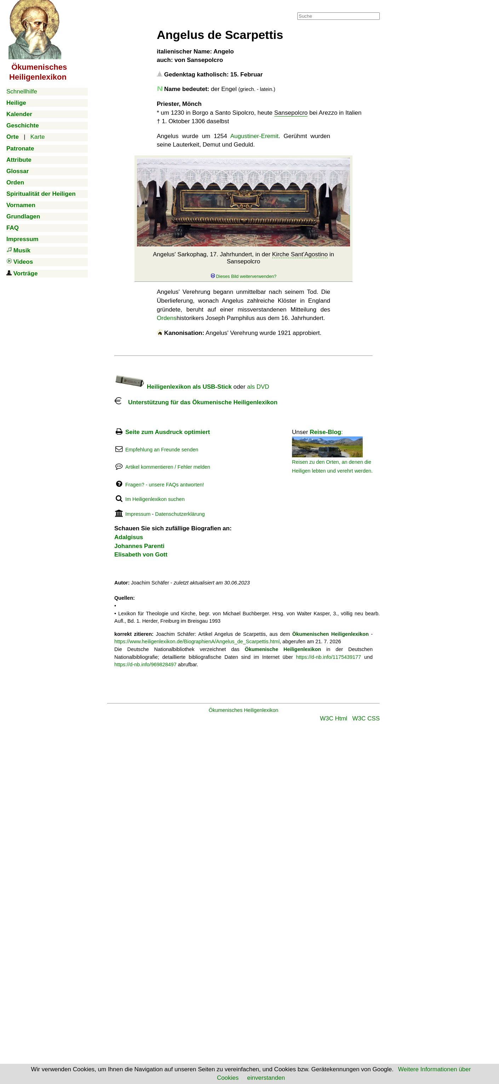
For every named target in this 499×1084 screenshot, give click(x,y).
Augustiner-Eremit (254, 136)
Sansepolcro (291, 112)
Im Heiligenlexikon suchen (155, 499)
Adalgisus (128, 537)
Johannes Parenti (139, 546)
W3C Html (333, 718)
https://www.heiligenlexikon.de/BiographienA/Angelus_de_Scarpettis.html (197, 641)
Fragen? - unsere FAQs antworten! (164, 484)
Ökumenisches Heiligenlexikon (244, 710)
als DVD (258, 386)
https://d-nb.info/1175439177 (328, 657)
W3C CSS (366, 718)
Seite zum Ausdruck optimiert (167, 432)
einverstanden (266, 1077)
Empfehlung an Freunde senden (161, 449)
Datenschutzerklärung (180, 514)
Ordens (167, 318)
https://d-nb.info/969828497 (145, 664)
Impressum (137, 514)
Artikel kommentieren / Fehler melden (167, 467)
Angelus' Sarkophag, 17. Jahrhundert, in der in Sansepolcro (243, 265)
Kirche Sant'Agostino (300, 254)
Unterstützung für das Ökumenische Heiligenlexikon (195, 402)
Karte (37, 136)
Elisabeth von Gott (140, 554)
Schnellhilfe (21, 91)
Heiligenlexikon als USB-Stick (173, 386)
